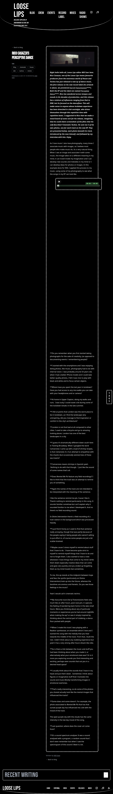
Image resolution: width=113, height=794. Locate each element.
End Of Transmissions (78, 88)
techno (21, 71)
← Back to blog (17, 47)
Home (48, 788)
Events (51, 13)
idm (14, 71)
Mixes (73, 13)
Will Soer (57, 755)
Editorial (57, 788)
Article (30, 71)
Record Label (62, 15)
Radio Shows (83, 15)
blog (14, 67)
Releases (81, 788)
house (32, 67)
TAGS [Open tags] (109, 397)
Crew (41, 13)
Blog (32, 13)
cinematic (23, 67)
